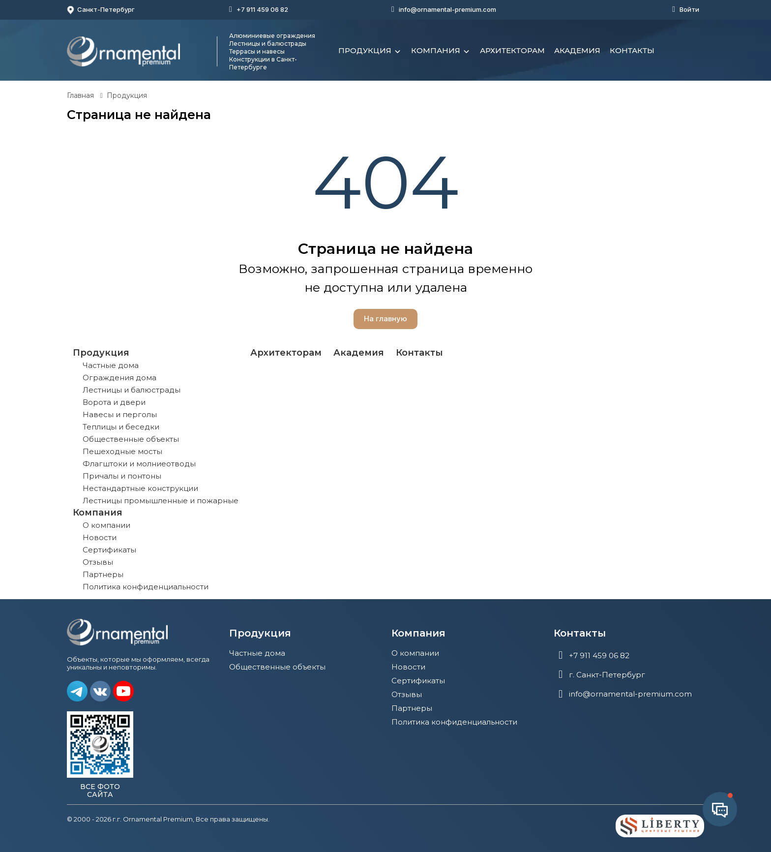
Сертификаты (109, 549)
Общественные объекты (131, 439)
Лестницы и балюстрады (131, 390)
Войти (689, 9)
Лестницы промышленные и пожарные (160, 500)
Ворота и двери (114, 402)
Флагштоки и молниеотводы (139, 463)
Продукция (370, 52)
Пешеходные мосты (122, 451)
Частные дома (111, 365)
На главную (385, 318)
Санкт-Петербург (101, 9)
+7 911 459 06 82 (262, 9)
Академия (577, 50)
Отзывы (98, 562)
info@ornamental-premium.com (447, 9)
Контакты (632, 50)
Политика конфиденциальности (145, 586)
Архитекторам (512, 50)
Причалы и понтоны (122, 476)
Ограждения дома (119, 377)
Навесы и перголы (120, 414)
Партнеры (103, 574)
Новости (100, 537)
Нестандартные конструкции (140, 488)
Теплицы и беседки (121, 426)
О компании (106, 525)
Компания (441, 52)
